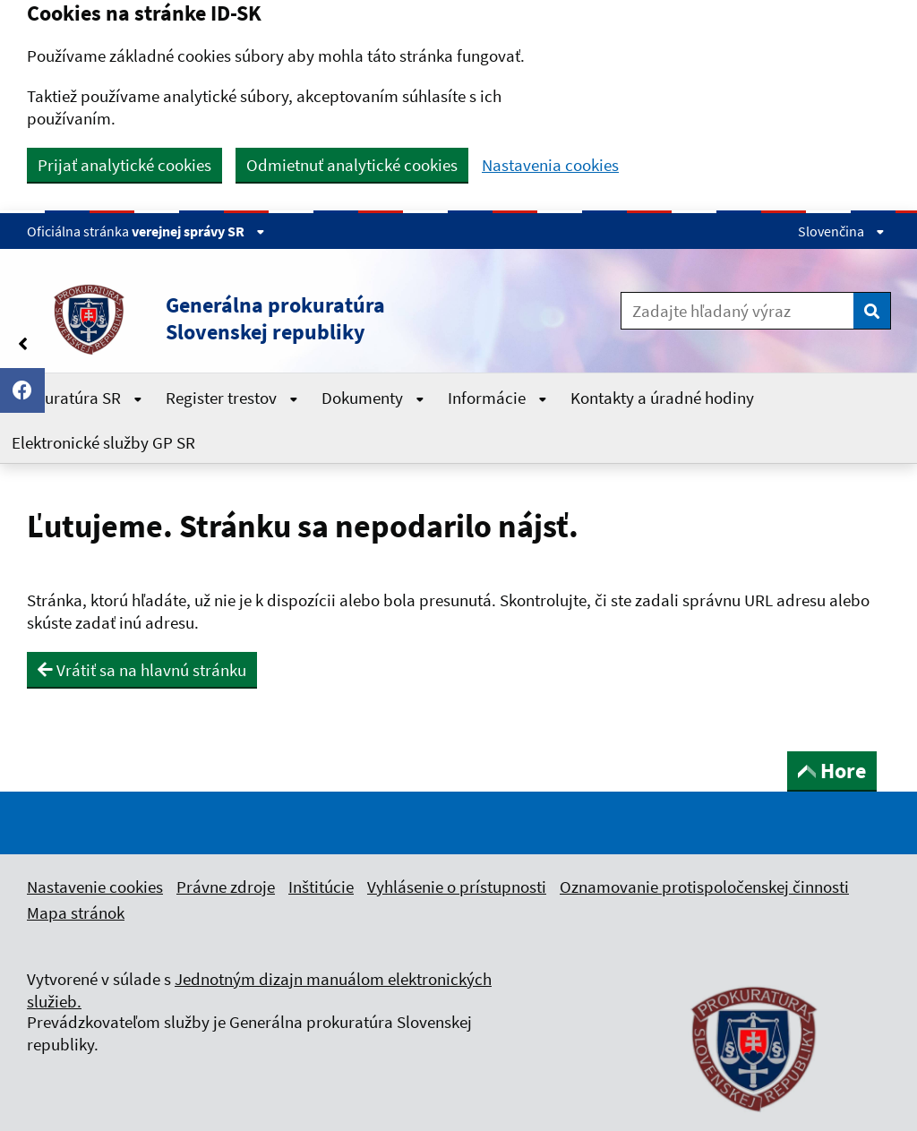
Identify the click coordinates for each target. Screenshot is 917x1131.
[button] (279, 319)
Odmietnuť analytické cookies (352, 165)
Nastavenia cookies (550, 165)
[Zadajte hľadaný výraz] (737, 311)
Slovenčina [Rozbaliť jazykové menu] (841, 231)
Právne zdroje (225, 886)
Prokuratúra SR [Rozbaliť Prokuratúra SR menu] (77, 397)
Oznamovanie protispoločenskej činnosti (704, 886)
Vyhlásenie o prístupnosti (456, 886)
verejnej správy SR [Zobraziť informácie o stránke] (198, 231)
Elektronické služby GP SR (103, 442)
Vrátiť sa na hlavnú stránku (142, 670)
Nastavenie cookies (95, 886)
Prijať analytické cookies (124, 165)
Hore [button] (832, 770)
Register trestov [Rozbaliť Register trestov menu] (232, 397)
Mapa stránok (75, 912)
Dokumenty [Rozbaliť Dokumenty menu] (372, 397)
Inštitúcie (321, 886)
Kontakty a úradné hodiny (662, 397)
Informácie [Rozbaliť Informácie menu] (497, 397)
